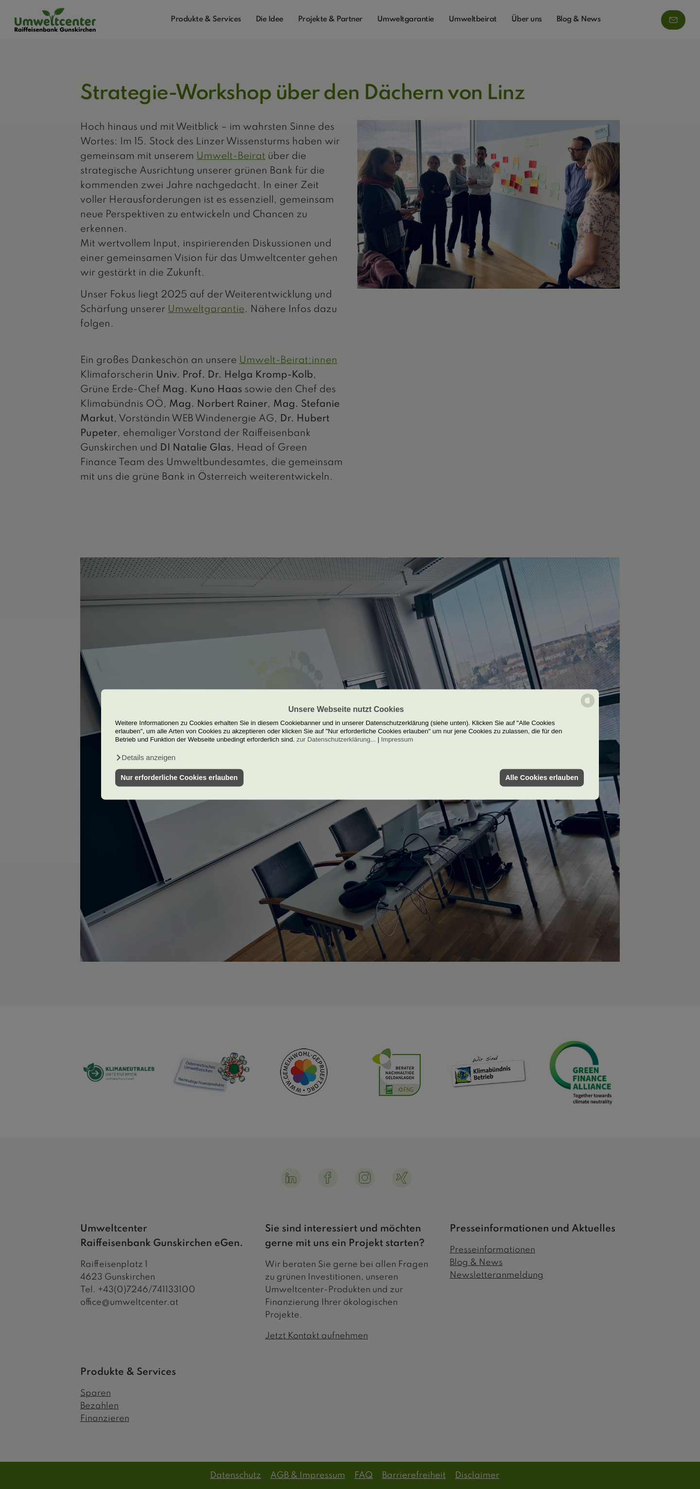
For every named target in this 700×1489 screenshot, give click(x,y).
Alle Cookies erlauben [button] (541, 777)
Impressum (397, 740)
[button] (145, 758)
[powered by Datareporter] (587, 707)
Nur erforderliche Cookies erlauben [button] (179, 777)
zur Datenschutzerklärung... (336, 740)
